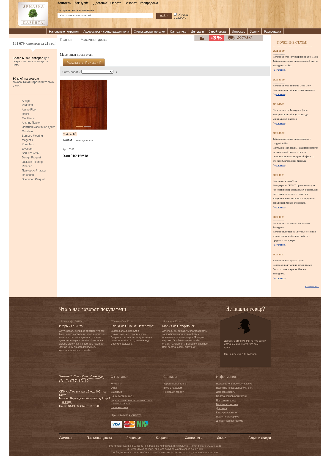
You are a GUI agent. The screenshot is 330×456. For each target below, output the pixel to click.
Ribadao (27, 166)
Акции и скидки (259, 437)
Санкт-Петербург (93, 376)
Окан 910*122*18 (75, 156)
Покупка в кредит (226, 400)
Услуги (254, 31)
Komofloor (28, 144)
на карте (66, 401)
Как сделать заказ (226, 412)
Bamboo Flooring (32, 135)
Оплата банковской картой (231, 396)
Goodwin (27, 131)
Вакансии (116, 391)
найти (164, 15)
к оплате (135, 415)
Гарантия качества (227, 404)
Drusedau (28, 175)
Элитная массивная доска (38, 127)
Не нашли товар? (173, 391)
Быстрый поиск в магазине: (76, 10)
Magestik (27, 140)
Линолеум (133, 437)
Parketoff (27, 105)
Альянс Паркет (31, 122)
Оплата (115, 3)
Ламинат (65, 437)
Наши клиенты (119, 407)
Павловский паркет (34, 170)
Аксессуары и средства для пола (106, 31)
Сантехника (178, 31)
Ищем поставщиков (227, 416)
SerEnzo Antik (30, 153)
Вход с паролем (172, 387)
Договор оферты (226, 391)
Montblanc (28, 118)
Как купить (82, 3)
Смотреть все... (312, 286)
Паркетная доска (99, 437)
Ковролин (163, 437)
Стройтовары (218, 31)
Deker (25, 114)
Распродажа (149, 3)
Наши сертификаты (122, 396)
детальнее (279, 69)
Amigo (26, 100)
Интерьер (238, 31)
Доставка (100, 3)
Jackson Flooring (32, 161)
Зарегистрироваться (175, 383)
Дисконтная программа (229, 420)
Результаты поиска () (83, 62)
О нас (114, 387)
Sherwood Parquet (33, 179)
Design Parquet (31, 157)
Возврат (131, 3)
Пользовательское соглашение (234, 383)
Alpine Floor (29, 109)
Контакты (64, 3)
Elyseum (27, 148)
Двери (221, 437)
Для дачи (197, 31)
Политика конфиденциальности (234, 387)
